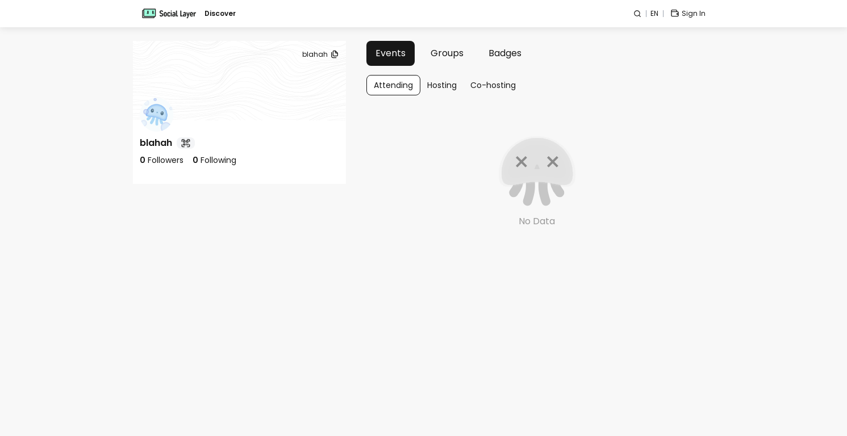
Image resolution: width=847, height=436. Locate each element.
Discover (220, 13)
